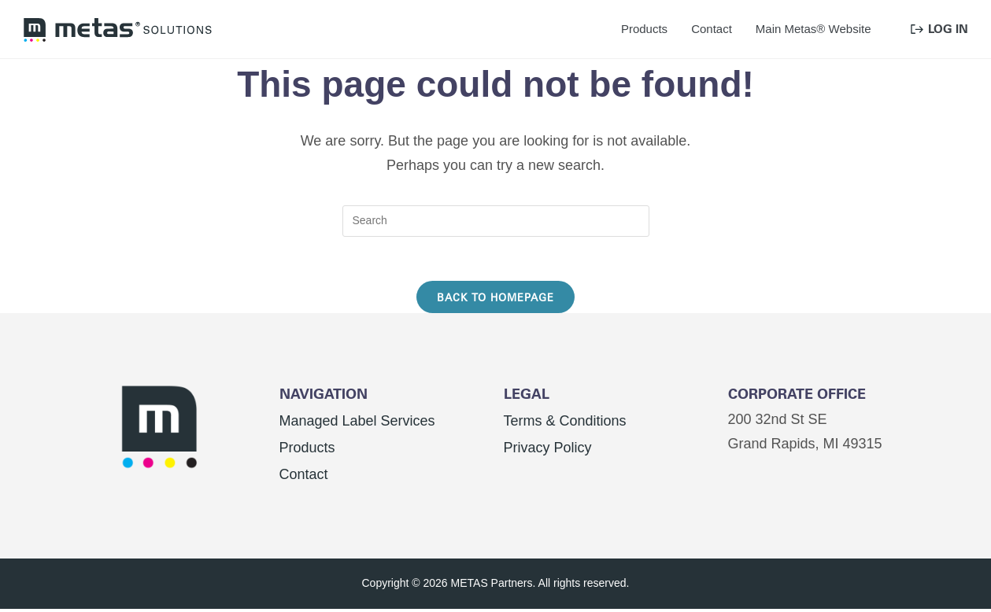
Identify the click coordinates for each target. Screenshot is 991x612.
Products (307, 451)
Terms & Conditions (565, 424)
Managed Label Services (357, 424)
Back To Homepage (495, 300)
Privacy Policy (548, 451)
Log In (939, 28)
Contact (303, 477)
